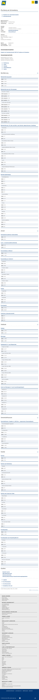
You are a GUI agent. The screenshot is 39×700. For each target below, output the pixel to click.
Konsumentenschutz (5, 627)
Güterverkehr (4, 672)
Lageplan (5, 579)
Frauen (3, 623)
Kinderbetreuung (4, 626)
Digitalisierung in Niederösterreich (7, 613)
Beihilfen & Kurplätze (5, 641)
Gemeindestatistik (6, 16)
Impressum (25, 690)
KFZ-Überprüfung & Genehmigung (7, 673)
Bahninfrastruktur (4, 671)
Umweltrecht (4, 663)
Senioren (3, 630)
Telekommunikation (5, 614)
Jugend (3, 625)
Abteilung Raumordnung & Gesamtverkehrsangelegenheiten (14, 576)
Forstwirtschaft (4, 649)
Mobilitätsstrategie (4, 676)
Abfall (3, 657)
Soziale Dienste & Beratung (6, 639)
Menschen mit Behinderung (6, 628)
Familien (3, 622)
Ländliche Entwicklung (5, 652)
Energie (3, 658)
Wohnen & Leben (4, 600)
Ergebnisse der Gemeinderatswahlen (10, 14)
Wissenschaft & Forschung (6, 609)
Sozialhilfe (3, 640)
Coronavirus (4, 634)
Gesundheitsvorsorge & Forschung (7, 637)
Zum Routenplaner (7, 581)
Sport (3, 618)
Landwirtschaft (4, 651)
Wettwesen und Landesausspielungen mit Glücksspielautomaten (11, 685)
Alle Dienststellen (7, 583)
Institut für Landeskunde (5, 607)
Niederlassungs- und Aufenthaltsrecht (7, 629)
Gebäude (4, 66)
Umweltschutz (4, 664)
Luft (2, 660)
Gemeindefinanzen (6, 67)
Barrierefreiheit (10, 690)
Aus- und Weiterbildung (5, 604)
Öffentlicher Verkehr (5, 677)
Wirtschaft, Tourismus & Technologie (7, 686)
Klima (3, 659)
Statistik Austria (6, 572)
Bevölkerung (5, 62)
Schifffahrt (3, 678)
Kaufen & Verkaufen (5, 598)
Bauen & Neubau (4, 597)
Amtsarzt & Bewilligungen (6, 635)
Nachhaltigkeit (4, 661)
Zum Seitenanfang (33, 590)
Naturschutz (4, 662)
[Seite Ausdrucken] (20, 698)
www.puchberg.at (12, 31)
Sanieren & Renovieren (5, 599)
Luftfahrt (3, 675)
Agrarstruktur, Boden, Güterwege (7, 648)
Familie (4, 69)
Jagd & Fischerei (4, 650)
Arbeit (4, 64)
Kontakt (31, 690)
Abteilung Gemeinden (6, 574)
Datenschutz (18, 690)
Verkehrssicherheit (4, 679)
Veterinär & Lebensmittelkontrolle (7, 653)
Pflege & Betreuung (5, 638)
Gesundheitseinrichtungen (6, 636)
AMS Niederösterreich (7, 573)
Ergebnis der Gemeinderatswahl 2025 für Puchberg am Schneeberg (15, 52)
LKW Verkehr (4, 674)
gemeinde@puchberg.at (13, 30)
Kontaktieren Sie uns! (7, 585)
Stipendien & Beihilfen (5, 608)
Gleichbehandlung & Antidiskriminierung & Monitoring (10, 624)
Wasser (3, 665)
